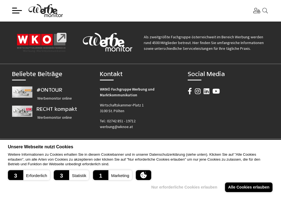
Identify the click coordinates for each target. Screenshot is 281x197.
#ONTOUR (49, 89)
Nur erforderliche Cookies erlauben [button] (184, 187)
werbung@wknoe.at (116, 126)
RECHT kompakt (56, 108)
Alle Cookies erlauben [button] (248, 187)
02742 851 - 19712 (121, 120)
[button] (29, 175)
